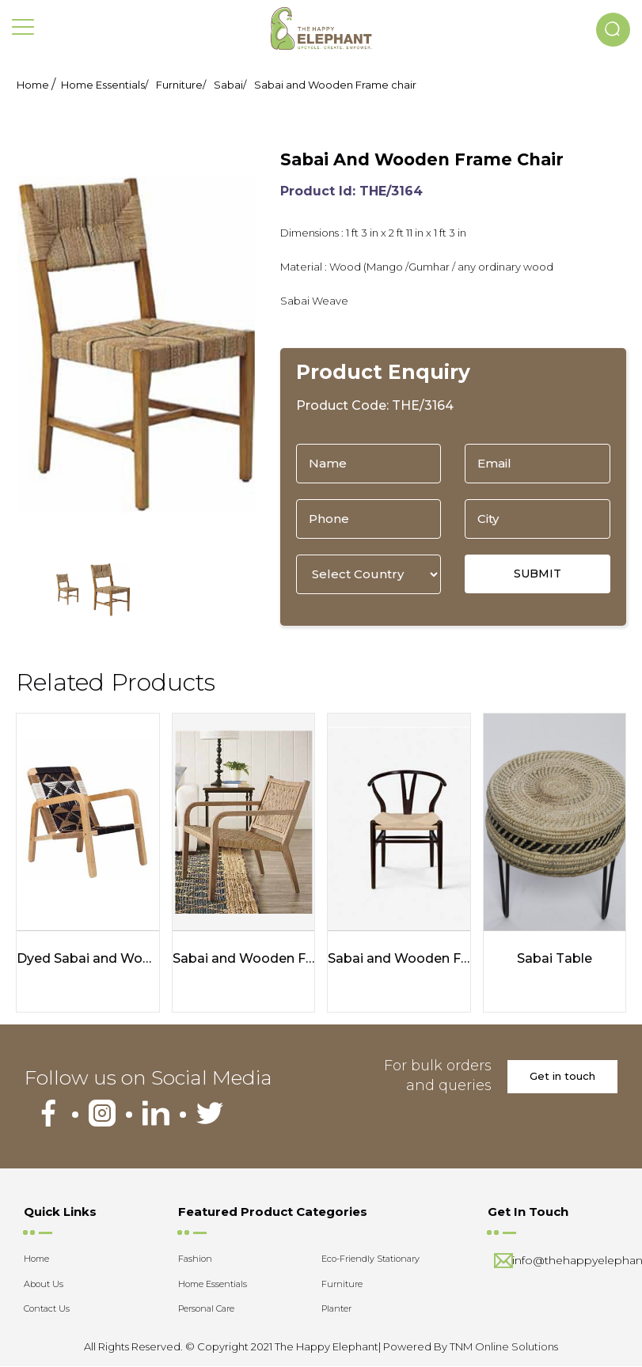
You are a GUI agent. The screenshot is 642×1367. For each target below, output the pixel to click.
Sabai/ (230, 84)
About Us (43, 1283)
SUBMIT (537, 573)
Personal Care (206, 1309)
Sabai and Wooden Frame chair (335, 84)
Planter (336, 1309)
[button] (613, 30)
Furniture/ (181, 84)
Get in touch (562, 1076)
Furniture (342, 1283)
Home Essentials (212, 1283)
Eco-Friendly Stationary (370, 1259)
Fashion (195, 1259)
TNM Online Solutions (504, 1346)
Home (33, 84)
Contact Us (47, 1309)
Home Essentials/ (104, 84)
